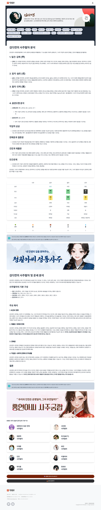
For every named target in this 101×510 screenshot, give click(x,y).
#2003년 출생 (78, 33)
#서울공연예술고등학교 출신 (13, 33)
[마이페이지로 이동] (92, 2)
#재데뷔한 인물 (20, 29)
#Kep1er (54, 33)
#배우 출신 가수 (49, 29)
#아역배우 (34, 29)
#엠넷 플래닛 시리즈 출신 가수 (14, 36)
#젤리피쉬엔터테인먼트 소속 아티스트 (41, 33)
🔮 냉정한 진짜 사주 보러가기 (50, 476)
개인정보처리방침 (91, 503)
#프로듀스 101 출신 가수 (76, 29)
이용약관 (86, 503)
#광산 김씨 (28, 29)
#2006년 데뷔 (66, 29)
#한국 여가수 (41, 29)
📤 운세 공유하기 (50, 481)
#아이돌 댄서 (58, 29)
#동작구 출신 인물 (11, 29)
